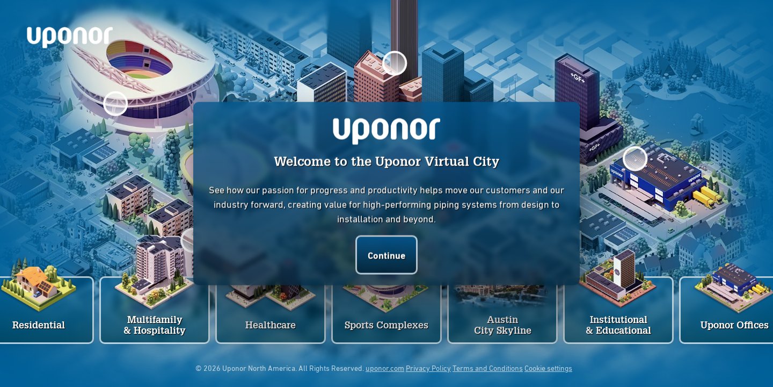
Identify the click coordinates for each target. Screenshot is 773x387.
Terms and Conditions (488, 367)
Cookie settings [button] (548, 367)
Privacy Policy (428, 367)
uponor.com (385, 367)
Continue (386, 254)
